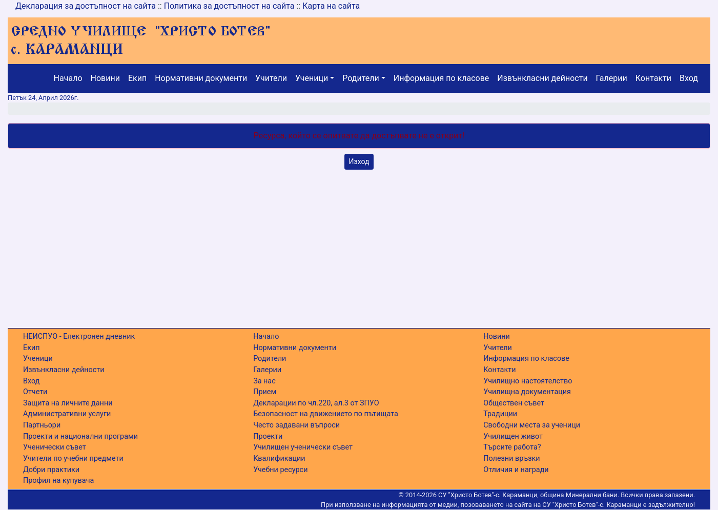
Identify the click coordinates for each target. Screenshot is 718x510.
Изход (359, 161)
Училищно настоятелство (527, 381)
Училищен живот (513, 436)
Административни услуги (67, 414)
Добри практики (51, 469)
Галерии (611, 78)
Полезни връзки (511, 458)
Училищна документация (527, 391)
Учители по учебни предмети (73, 458)
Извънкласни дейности (542, 78)
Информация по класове (441, 78)
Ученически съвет (54, 447)
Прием (264, 391)
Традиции (500, 414)
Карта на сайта (331, 6)
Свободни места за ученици (531, 425)
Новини (105, 78)
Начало (68, 78)
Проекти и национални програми (80, 436)
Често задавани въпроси (296, 425)
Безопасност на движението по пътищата (325, 414)
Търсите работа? (512, 447)
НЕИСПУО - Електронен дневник (79, 336)
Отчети (35, 391)
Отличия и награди (515, 469)
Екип (137, 78)
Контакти (653, 78)
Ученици (311, 78)
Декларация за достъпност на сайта (85, 6)
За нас (264, 381)
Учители (271, 78)
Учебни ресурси (280, 469)
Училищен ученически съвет (303, 447)
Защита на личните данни (68, 403)
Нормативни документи (201, 78)
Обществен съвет (513, 403)
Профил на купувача (58, 480)
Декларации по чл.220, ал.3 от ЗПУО (316, 403)
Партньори (41, 425)
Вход (689, 78)
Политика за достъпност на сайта (229, 6)
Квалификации (279, 458)
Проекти (267, 436)
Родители (360, 78)
